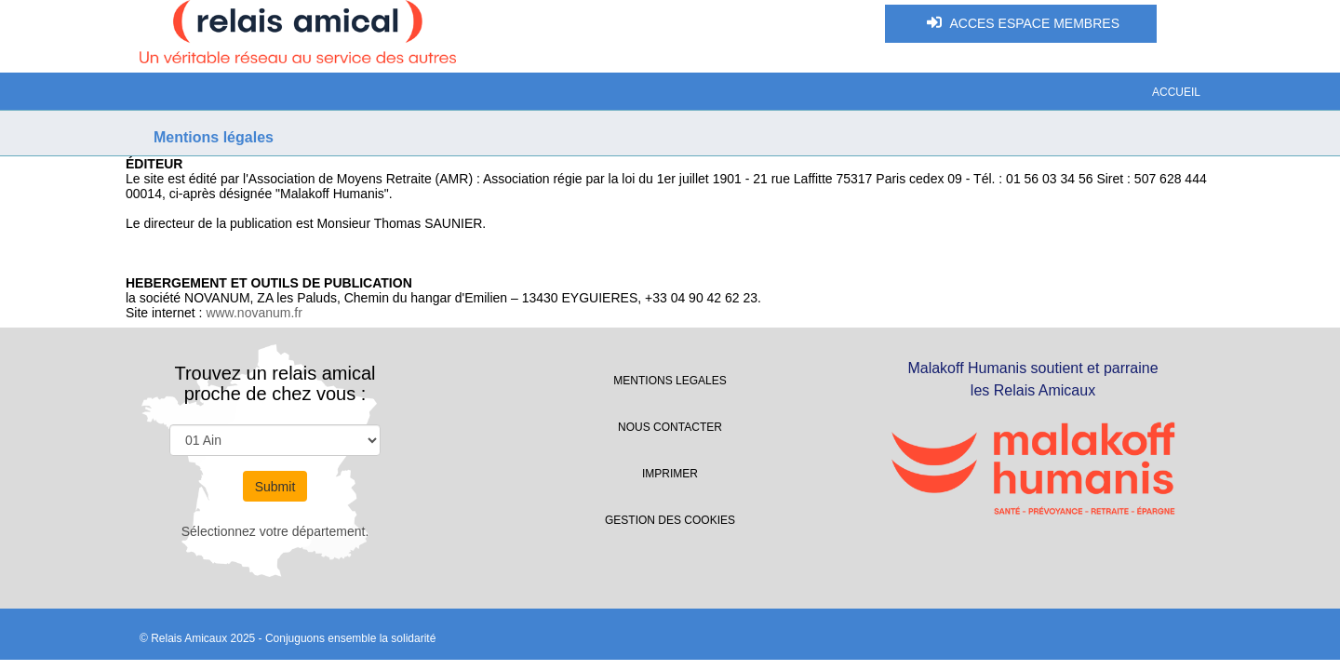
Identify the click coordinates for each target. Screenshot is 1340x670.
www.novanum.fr (254, 312)
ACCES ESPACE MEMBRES (1020, 23)
